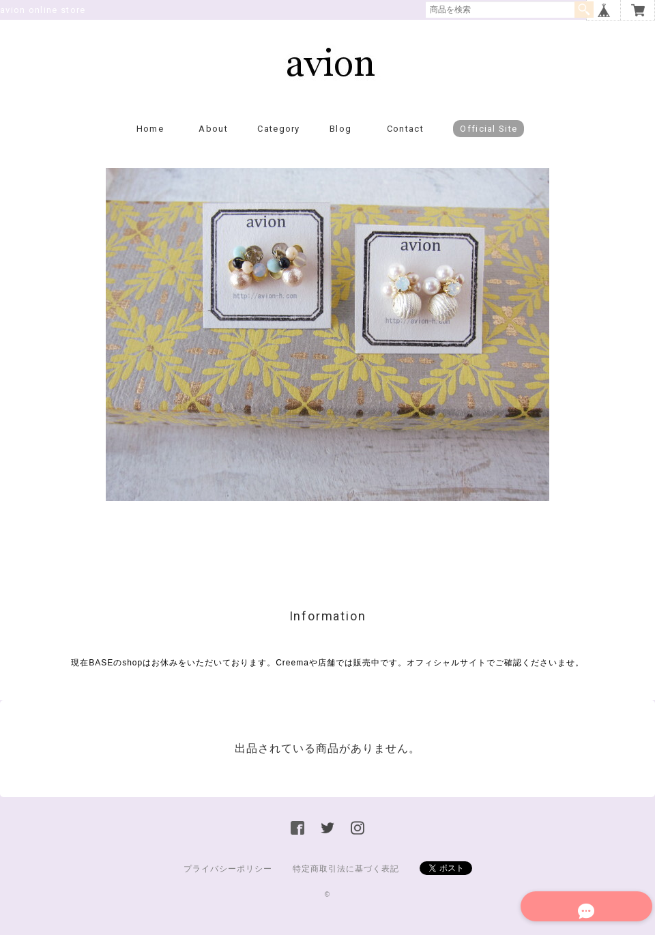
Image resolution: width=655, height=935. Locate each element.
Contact (405, 140)
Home (150, 140)
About (213, 140)
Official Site (488, 140)
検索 (584, 9)
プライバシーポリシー (228, 880)
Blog (340, 140)
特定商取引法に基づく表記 (346, 880)
